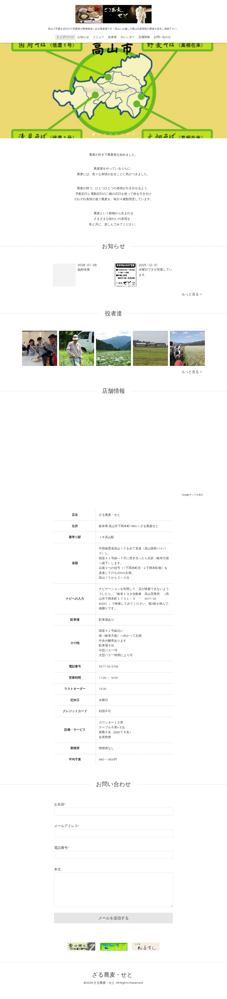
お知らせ (83, 37)
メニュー (98, 37)
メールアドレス (66, 826)
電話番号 (61, 848)
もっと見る (191, 294)
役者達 (112, 37)
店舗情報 (144, 37)
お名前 (60, 804)
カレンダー (127, 37)
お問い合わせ (162, 37)
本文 (57, 869)
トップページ (65, 37)
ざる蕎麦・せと (112, 975)
